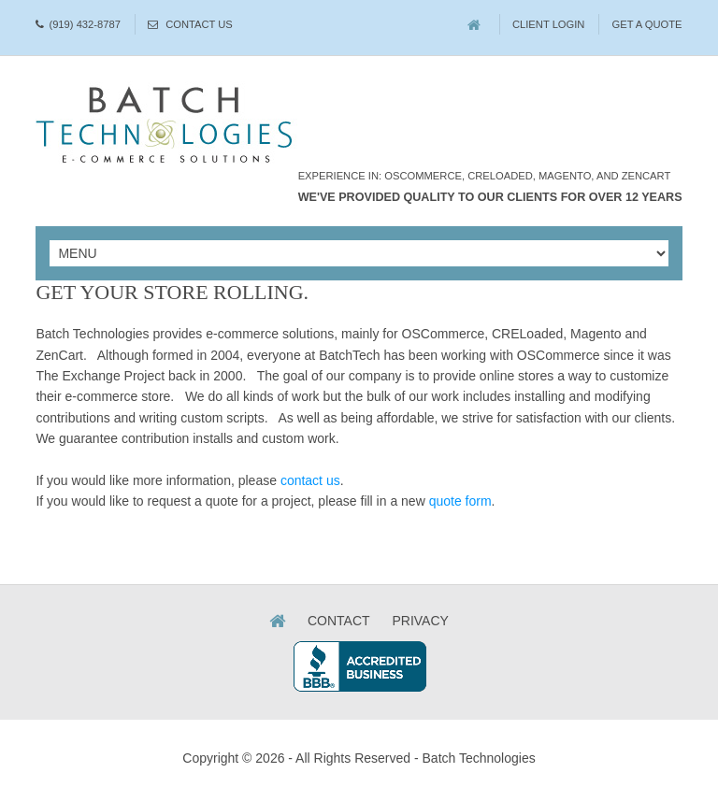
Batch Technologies (479, 758)
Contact (339, 620)
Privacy (420, 620)
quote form (460, 501)
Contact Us (199, 24)
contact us (310, 480)
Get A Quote (647, 24)
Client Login (548, 24)
